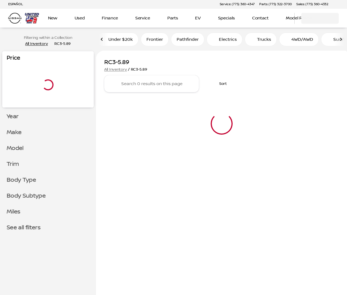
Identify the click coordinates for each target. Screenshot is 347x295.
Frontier (154, 40)
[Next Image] (341, 41)
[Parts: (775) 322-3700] (275, 4)
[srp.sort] (220, 85)
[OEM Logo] (14, 18)
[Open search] (283, 18)
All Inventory (115, 71)
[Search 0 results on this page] (152, 85)
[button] (340, 4)
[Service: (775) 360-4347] (237, 4)
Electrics (224, 40)
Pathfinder (188, 40)
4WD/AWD (299, 40)
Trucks (260, 40)
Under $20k (117, 40)
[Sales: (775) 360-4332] (312, 4)
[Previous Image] (102, 41)
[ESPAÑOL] (13, 4)
